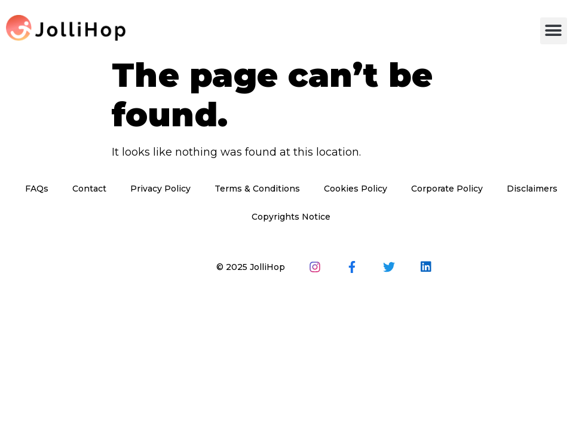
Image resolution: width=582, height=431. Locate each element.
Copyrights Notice (291, 216)
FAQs (36, 188)
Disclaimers (532, 188)
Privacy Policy (160, 188)
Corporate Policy (447, 188)
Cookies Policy (355, 188)
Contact (89, 188)
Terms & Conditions (257, 188)
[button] (553, 30)
